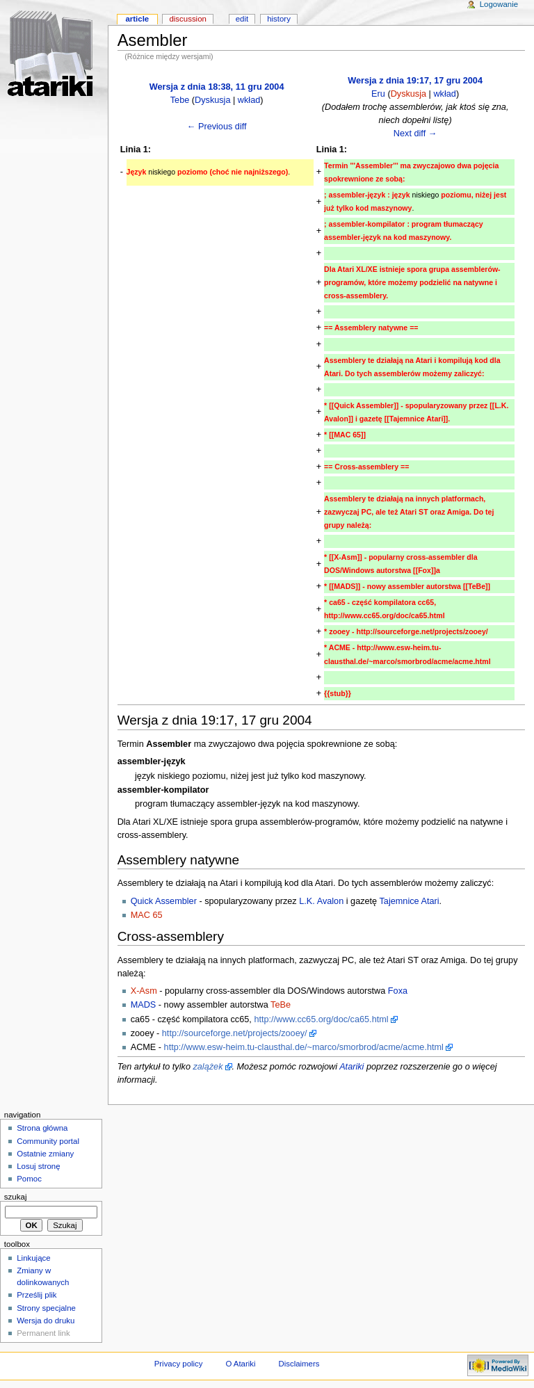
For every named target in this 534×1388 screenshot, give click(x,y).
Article (137, 19)
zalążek (207, 1067)
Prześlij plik (36, 1295)
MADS (143, 1005)
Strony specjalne (46, 1308)
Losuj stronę (38, 1166)
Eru (378, 94)
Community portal (48, 1141)
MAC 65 (147, 915)
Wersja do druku (45, 1320)
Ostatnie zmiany (45, 1153)
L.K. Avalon (321, 901)
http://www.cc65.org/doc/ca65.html (321, 1019)
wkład (249, 100)
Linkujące (33, 1258)
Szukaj (15, 1197)
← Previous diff (217, 126)
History (279, 19)
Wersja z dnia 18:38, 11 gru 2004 (216, 87)
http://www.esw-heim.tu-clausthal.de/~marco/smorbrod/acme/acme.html (304, 1047)
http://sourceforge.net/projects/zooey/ (234, 1033)
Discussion (187, 19)
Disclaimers (298, 1363)
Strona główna (42, 1128)
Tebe (180, 100)
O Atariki (240, 1363)
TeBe (280, 1005)
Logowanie (499, 4)
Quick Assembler (164, 901)
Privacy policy (178, 1363)
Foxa (397, 991)
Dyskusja (212, 100)
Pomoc (29, 1179)
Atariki (351, 1067)
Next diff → (415, 133)
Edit (242, 19)
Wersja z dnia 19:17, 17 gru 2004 (415, 81)
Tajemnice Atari (409, 901)
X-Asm (144, 991)
